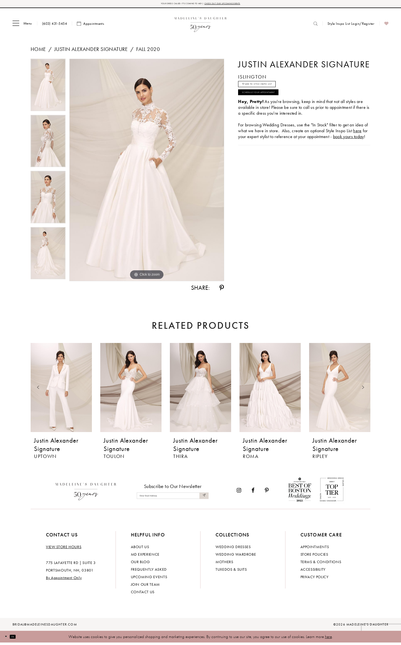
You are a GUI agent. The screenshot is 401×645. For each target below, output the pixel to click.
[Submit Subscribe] (203, 498)
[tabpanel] (48, 89)
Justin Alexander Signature (91, 51)
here (328, 639)
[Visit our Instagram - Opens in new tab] (238, 493)
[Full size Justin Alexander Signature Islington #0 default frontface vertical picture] (147, 172)
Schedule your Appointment (277, 106)
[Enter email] (173, 498)
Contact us (143, 594)
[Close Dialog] (8, 639)
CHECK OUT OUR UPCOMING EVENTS (239, 5)
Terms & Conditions (320, 563)
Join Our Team (145, 586)
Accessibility (313, 571)
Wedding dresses (233, 548)
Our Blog (140, 563)
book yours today (348, 153)
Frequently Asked (149, 571)
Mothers (224, 563)
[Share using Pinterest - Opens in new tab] (221, 290)
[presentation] (61, 389)
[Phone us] (54, 26)
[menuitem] (22, 26)
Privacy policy (314, 579)
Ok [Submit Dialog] (21, 639)
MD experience (145, 556)
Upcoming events (149, 579)
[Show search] (315, 26)
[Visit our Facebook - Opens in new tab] (253, 493)
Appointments (314, 548)
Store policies (314, 556)
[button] (22, 26)
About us (140, 548)
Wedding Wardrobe (236, 556)
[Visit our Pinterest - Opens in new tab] (267, 493)
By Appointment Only (64, 579)
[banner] (201, 25)
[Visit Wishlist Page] (386, 26)
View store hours (63, 548)
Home (38, 51)
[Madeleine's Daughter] (86, 493)
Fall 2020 (148, 51)
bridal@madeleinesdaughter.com (45, 626)
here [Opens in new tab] (357, 147)
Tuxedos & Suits (231, 571)
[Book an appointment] (90, 26)
